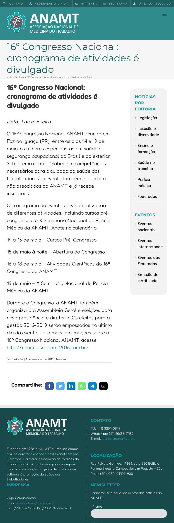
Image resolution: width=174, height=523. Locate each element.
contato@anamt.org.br (120, 438)
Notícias (61, 359)
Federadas (147, 196)
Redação (17, 359)
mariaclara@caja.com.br (36, 503)
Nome (97, 506)
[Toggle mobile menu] (164, 14)
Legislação (147, 117)
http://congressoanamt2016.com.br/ (48, 347)
